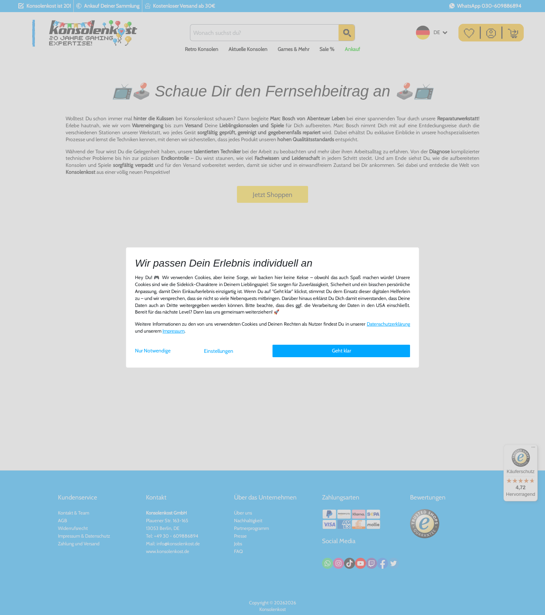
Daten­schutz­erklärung (388, 324)
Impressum (173, 331)
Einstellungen (218, 351)
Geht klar (341, 350)
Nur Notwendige (153, 350)
